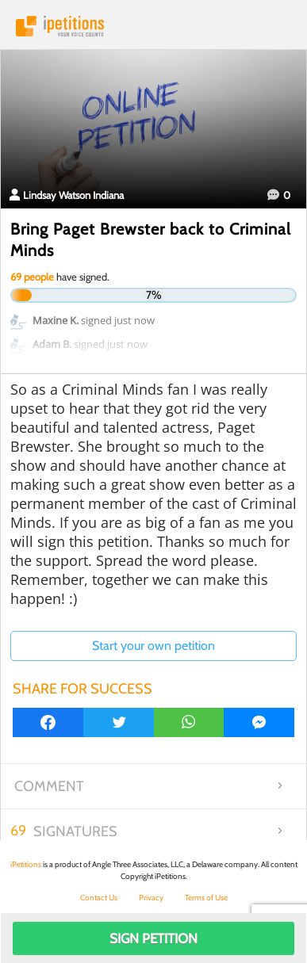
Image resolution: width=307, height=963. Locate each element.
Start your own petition (153, 645)
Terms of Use (206, 897)
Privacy (151, 897)
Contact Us (98, 897)
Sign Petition (153, 938)
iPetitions (153, 26)
